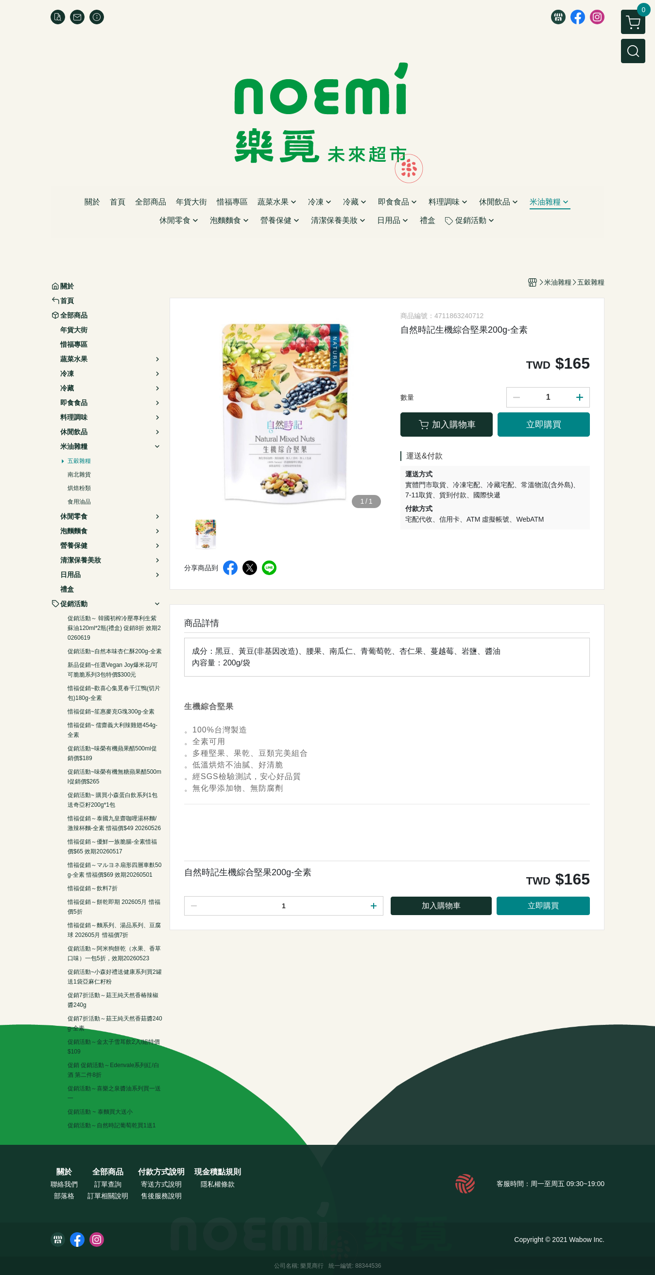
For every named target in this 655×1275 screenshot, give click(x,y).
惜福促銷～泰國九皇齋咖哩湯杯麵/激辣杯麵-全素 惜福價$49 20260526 (114, 823)
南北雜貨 (79, 474)
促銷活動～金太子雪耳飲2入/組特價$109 (114, 1046)
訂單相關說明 (107, 1195)
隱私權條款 (218, 1184)
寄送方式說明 (161, 1184)
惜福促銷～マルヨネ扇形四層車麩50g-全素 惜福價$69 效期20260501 (114, 870)
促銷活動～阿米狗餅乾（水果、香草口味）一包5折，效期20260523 (114, 953)
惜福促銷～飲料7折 (93, 888)
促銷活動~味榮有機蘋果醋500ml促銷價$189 (112, 753)
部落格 (64, 1195)
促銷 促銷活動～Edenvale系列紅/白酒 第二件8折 (113, 1070)
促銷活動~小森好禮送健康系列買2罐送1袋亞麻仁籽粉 (115, 977)
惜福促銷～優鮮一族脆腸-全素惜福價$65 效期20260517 (112, 846)
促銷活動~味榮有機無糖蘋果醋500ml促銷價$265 (114, 776)
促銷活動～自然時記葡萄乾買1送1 (111, 1125)
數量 (407, 397)
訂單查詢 (107, 1184)
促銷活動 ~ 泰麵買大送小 (100, 1111)
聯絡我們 (64, 1184)
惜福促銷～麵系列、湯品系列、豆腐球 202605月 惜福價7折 (114, 930)
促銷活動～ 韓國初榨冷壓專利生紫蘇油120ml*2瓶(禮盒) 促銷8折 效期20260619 (114, 628)
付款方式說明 (161, 1172)
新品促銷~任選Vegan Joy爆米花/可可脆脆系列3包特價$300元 (113, 670)
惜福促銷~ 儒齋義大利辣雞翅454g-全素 (112, 730)
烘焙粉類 (79, 488)
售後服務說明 (161, 1195)
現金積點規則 (217, 1172)
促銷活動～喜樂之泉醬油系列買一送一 (114, 1093)
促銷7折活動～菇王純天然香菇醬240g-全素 (115, 1023)
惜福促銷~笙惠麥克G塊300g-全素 (111, 711)
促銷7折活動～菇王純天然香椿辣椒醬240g (113, 1000)
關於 (64, 1172)
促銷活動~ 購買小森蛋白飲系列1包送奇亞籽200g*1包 (112, 800)
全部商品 (107, 1172)
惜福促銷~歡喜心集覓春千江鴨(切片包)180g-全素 (114, 693)
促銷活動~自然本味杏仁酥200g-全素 (115, 651)
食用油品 (79, 501)
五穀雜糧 (79, 461)
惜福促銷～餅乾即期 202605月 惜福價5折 (114, 907)
